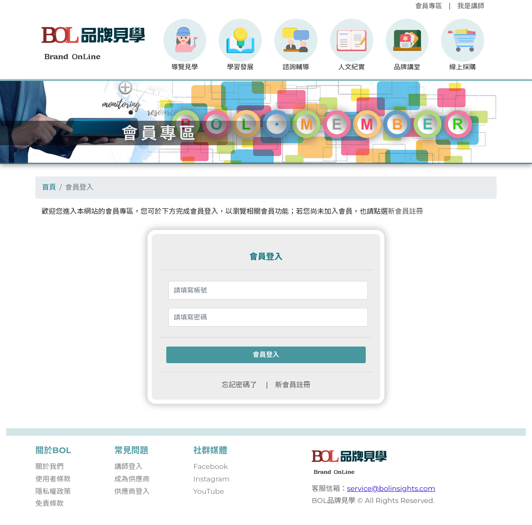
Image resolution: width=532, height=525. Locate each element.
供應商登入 (132, 491)
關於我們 (49, 466)
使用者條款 (53, 479)
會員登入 (266, 355)
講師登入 (128, 466)
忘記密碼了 (239, 385)
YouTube (208, 491)
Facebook (210, 466)
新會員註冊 (405, 211)
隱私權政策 (53, 491)
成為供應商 (132, 479)
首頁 (49, 187)
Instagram (211, 479)
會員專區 (428, 6)
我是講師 (470, 6)
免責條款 (49, 503)
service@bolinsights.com (391, 488)
